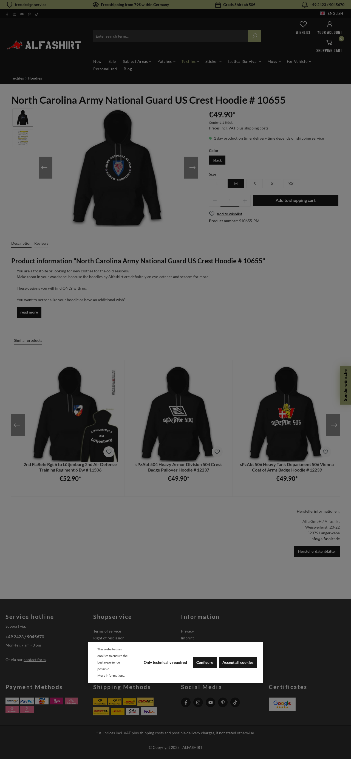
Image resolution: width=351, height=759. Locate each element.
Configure (204, 662)
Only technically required (165, 662)
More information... (111, 675)
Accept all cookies (237, 662)
